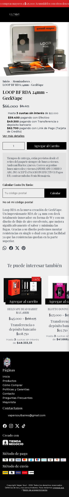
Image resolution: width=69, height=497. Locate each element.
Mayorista (9, 402)
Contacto (9, 393)
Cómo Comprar (12, 385)
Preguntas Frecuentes (18, 398)
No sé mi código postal (18, 202)
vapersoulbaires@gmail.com (24, 415)
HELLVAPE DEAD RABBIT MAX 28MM (23, 310)
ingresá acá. (58, 487)
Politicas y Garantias (16, 389)
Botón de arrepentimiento (35, 490)
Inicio (6, 376)
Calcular (55, 193)
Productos (9, 381)
